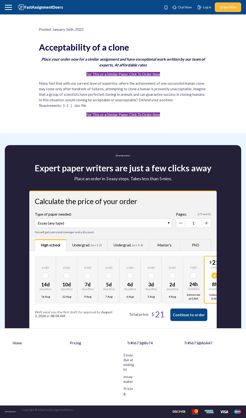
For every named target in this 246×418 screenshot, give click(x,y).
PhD (195, 245)
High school (50, 245)
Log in (204, 7)
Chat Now (182, 7)
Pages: (181, 214)
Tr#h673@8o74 (140, 343)
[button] (8, 7)
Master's (164, 245)
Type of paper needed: (53, 214)
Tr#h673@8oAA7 (198, 343)
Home (17, 343)
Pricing (75, 343)
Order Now (228, 7)
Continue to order (189, 314)
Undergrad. (87, 245)
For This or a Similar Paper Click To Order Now (123, 74)
